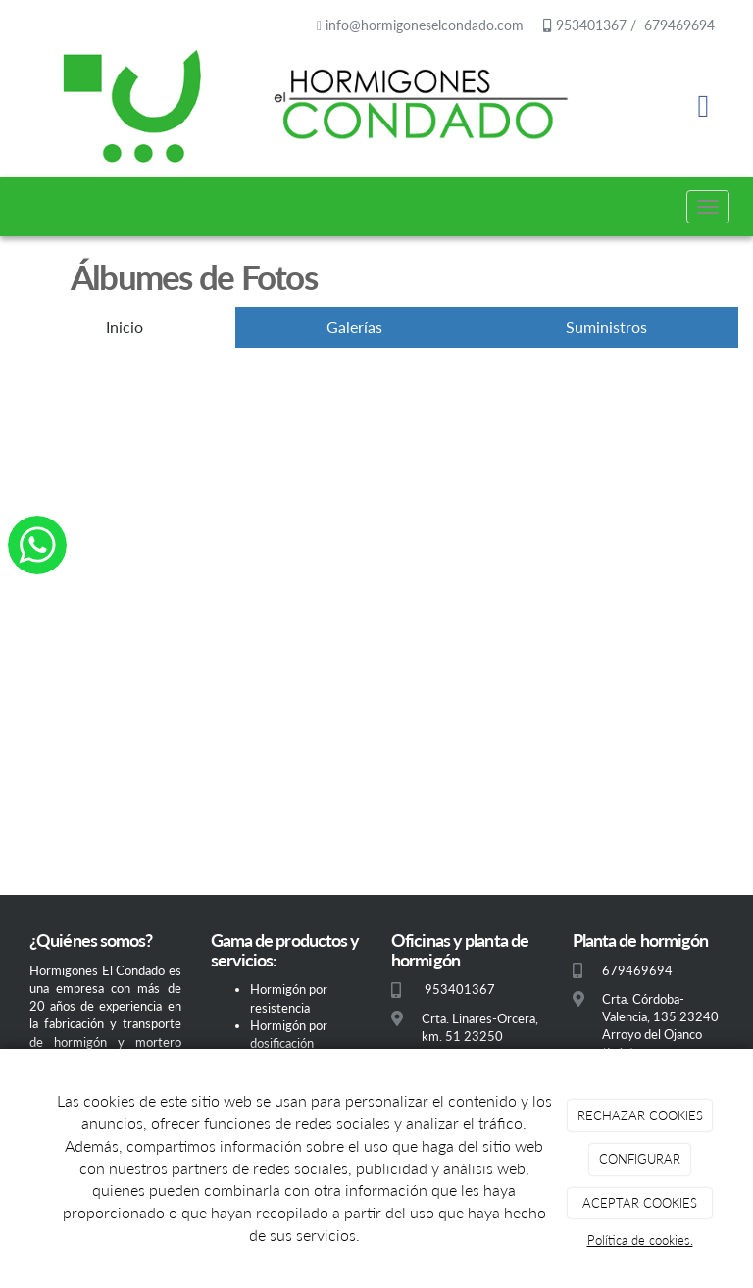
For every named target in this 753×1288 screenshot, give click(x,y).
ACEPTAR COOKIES (639, 1203)
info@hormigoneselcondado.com (425, 25)
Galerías (354, 327)
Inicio (124, 327)
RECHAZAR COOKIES (640, 1115)
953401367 (589, 25)
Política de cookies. (640, 1240)
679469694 (677, 25)
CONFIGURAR (639, 1158)
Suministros (606, 327)
